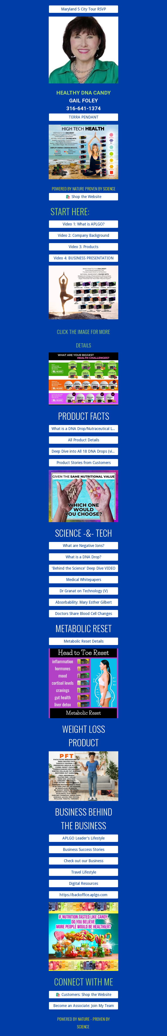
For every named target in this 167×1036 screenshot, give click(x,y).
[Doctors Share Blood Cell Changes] (83, 614)
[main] (83, 98)
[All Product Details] (83, 440)
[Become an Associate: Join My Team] (83, 1006)
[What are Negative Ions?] (83, 546)
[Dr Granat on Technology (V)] (83, 591)
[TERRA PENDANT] (83, 117)
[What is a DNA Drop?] (83, 557)
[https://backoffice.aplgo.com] (83, 895)
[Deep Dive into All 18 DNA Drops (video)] (83, 451)
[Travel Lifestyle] (83, 872)
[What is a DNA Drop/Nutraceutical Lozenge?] (83, 429)
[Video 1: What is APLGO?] (83, 224)
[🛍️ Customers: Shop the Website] (83, 994)
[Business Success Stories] (83, 849)
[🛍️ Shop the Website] (83, 197)
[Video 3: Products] (83, 247)
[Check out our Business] (83, 861)
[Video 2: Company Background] (83, 235)
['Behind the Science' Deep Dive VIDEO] (83, 568)
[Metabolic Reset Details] (83, 641)
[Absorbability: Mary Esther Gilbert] (83, 602)
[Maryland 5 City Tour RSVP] (83, 9)
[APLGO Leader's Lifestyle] (83, 838)
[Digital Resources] (83, 883)
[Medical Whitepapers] (83, 580)
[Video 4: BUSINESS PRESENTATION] (83, 258)
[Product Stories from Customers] (83, 462)
